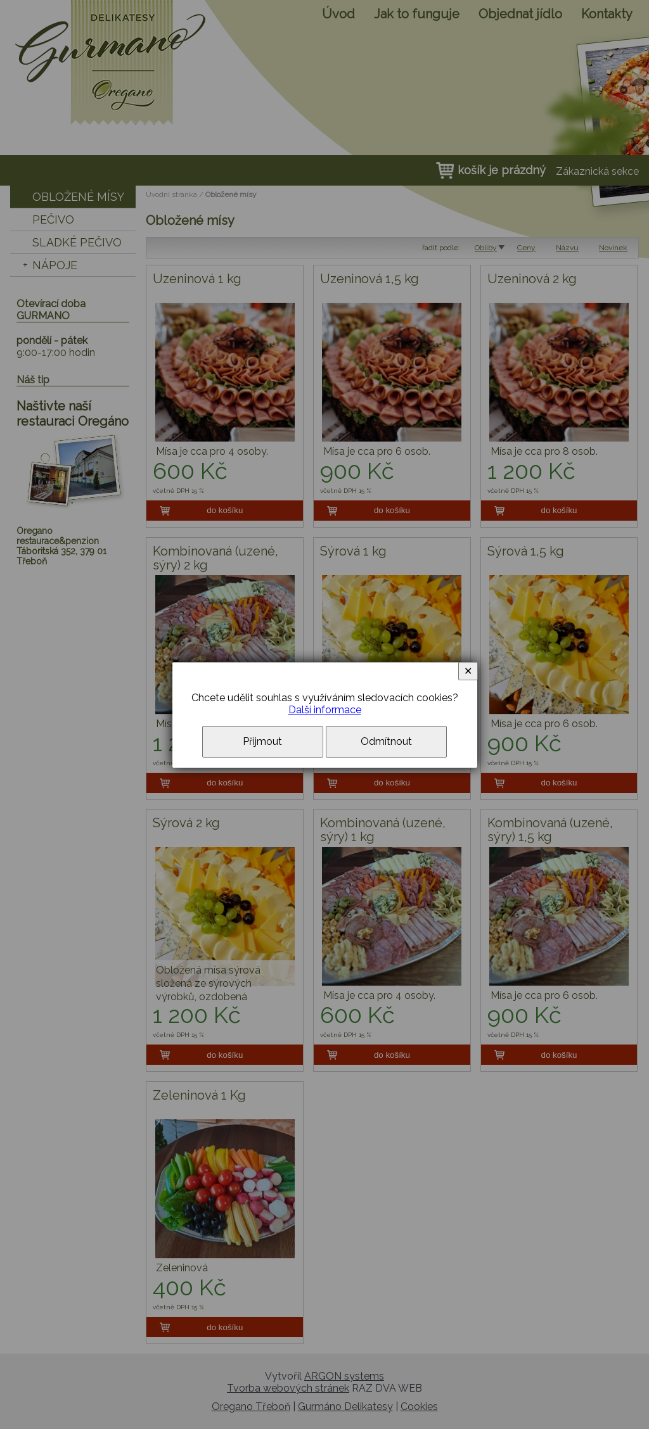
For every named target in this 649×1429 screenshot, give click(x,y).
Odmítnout (386, 741)
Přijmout (262, 741)
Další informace (324, 710)
